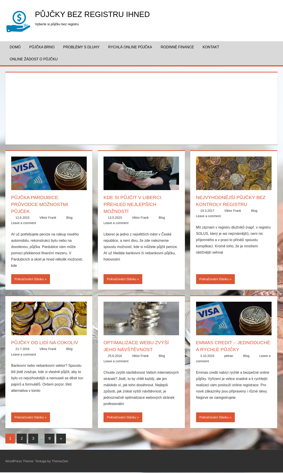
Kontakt (211, 47)
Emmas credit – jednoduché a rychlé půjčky (226, 349)
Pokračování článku (29, 279)
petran (228, 363)
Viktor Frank (47, 217)
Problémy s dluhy (81, 47)
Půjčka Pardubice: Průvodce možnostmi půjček (41, 204)
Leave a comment (23, 223)
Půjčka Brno (41, 47)
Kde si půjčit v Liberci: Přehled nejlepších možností (134, 204)
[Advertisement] (141, 107)
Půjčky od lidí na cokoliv (46, 342)
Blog (69, 217)
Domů (15, 47)
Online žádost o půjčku (34, 59)
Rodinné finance (177, 47)
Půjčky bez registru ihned (95, 14)
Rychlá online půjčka (130, 47)
